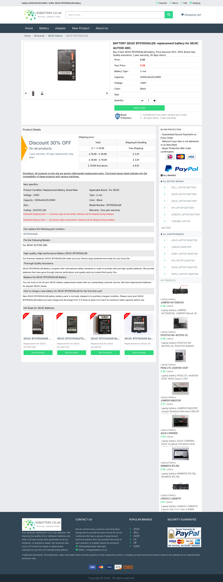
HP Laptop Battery (177, 207)
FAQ (185, 3)
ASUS (134, 529)
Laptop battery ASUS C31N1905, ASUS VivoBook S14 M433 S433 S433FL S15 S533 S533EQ (178, 443)
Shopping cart (191, 14)
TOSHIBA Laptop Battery (175, 224)
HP (133, 542)
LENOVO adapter (176, 247)
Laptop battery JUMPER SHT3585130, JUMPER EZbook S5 (179, 312)
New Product (80, 28)
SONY (134, 546)
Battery (44, 28)
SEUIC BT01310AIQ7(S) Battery (75, 338)
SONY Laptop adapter (179, 253)
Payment (163, 3)
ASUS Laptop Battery (179, 201)
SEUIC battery (55, 35)
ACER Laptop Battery (179, 194)
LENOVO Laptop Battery (180, 214)
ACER (134, 536)
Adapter (60, 28)
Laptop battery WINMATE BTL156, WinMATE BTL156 (178, 475)
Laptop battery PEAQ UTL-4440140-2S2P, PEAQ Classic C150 (180, 377)
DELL (134, 532)
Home (30, 27)
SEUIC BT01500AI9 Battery (141, 338)
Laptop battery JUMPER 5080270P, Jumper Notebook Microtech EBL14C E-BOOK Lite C (180, 410)
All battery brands (172, 181)
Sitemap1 (83, 546)
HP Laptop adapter (177, 260)
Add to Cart (140, 108)
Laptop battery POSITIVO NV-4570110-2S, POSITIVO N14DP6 (177, 344)
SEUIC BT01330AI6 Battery (107, 338)
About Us (102, 28)
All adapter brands (172, 234)
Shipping (196, 3)
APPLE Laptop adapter (179, 274)
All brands (39, 35)
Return (175, 3)
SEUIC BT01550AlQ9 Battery (41, 338)
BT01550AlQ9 (31, 234)
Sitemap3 (101, 546)
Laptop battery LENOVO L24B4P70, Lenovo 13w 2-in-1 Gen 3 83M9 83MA (179, 508)
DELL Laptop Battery (178, 187)
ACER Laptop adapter (179, 267)
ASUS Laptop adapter (179, 240)
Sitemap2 (91, 546)
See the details (38, 352)
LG (132, 539)
